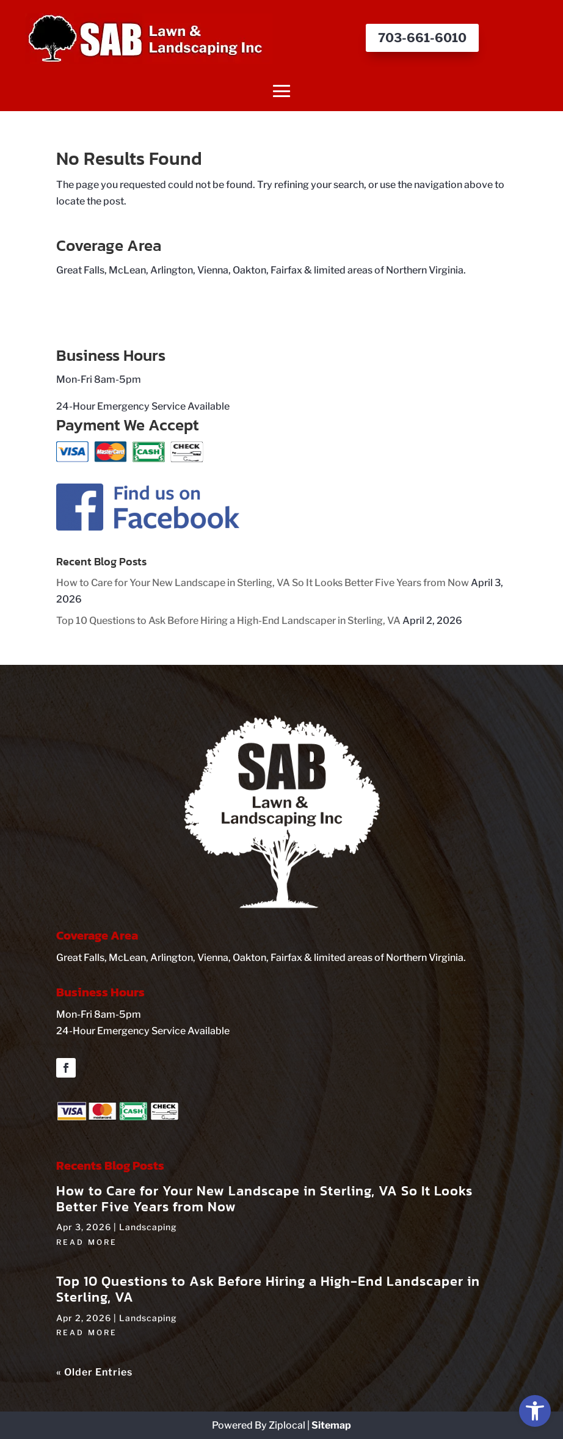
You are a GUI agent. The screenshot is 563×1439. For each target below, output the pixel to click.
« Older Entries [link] (94, 1372)
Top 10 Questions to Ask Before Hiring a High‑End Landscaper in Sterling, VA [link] (228, 620)
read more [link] (86, 1242)
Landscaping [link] (148, 1227)
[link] (535, 1411)
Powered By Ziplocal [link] (258, 1425)
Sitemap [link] (331, 1425)
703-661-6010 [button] (422, 38)
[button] (282, 90)
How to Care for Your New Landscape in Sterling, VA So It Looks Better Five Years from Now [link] (262, 583)
